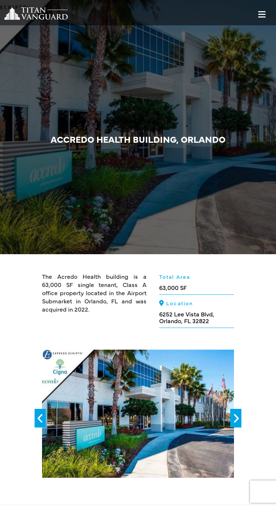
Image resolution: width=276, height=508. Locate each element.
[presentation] (40, 418)
